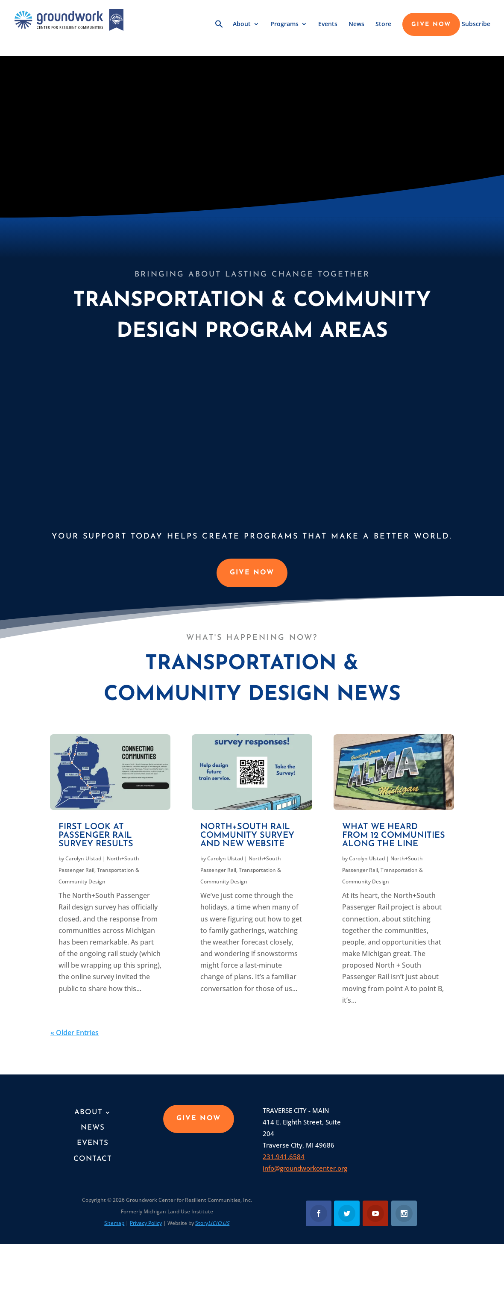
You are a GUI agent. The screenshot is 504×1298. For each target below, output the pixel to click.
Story (212, 1223)
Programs (284, 24)
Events (327, 24)
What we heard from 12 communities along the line (393, 835)
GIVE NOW (431, 25)
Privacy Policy (146, 1223)
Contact (92, 1159)
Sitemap (114, 1223)
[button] (219, 30)
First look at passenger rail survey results (96, 835)
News (356, 24)
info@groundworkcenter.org (305, 1168)
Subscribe (476, 24)
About (242, 24)
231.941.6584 (284, 1156)
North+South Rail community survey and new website (247, 835)
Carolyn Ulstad (83, 858)
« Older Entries (74, 1032)
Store (383, 24)
